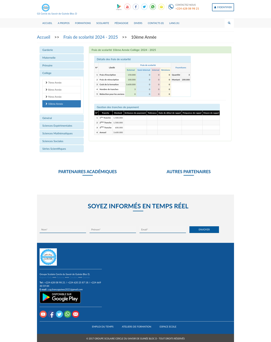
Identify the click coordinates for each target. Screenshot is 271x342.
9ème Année (53, 96)
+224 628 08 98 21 (187, 8)
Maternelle (48, 57)
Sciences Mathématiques (57, 133)
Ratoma (60, 277)
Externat (131, 70)
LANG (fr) (174, 23)
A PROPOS (63, 23)
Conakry (73, 277)
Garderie (47, 49)
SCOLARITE (102, 23)
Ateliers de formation (136, 326)
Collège (46, 73)
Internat (156, 70)
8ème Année (53, 89)
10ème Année (54, 103)
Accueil (44, 36)
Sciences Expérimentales (57, 125)
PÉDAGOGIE (121, 23)
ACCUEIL (47, 23)
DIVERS (138, 23)
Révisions (165, 70)
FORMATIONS (83, 23)
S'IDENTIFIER (223, 7)
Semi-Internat (143, 70)
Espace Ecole (168, 326)
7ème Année (53, 82)
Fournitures (180, 67)
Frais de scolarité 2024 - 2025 (91, 36)
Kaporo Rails (46, 277)
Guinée (86, 277)
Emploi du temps (102, 326)
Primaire (47, 65)
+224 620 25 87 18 (78, 282)
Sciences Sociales (52, 141)
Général (47, 118)
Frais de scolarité (148, 65)
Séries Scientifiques (54, 148)
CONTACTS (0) (156, 23)
